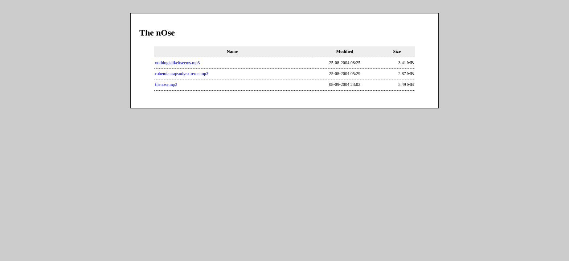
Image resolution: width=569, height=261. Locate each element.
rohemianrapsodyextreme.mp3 (181, 73)
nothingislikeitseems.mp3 (177, 62)
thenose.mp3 (166, 84)
